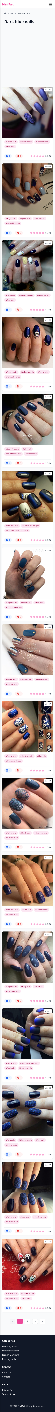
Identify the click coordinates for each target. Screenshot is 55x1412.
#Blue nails (10, 146)
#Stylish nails (25, 833)
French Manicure (10, 1354)
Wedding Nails (9, 1346)
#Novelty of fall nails (13, 454)
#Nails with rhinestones (29, 1063)
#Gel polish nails (27, 372)
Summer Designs (10, 1350)
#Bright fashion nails (14, 607)
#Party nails (10, 295)
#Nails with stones (13, 223)
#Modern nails (11, 1145)
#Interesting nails (12, 991)
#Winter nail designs (13, 761)
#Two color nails (12, 526)
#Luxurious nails (25, 1068)
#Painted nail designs (31, 526)
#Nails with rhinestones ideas (17, 530)
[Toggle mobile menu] (50, 4)
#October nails (31, 454)
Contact (6, 1376)
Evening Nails (9, 1359)
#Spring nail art (41, 679)
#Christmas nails (42, 142)
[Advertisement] (27, 56)
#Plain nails (27, 910)
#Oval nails (38, 986)
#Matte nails (26, 602)
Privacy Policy (9, 1390)
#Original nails (11, 602)
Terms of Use (8, 1394)
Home (8, 13)
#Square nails (25, 218)
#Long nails (24, 1217)
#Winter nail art (43, 295)
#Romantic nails (41, 910)
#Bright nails (11, 218)
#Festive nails (11, 142)
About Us (6, 1372)
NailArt (8, 4)
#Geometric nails (12, 449)
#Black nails (10, 1068)
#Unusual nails (26, 142)
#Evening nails (11, 372)
